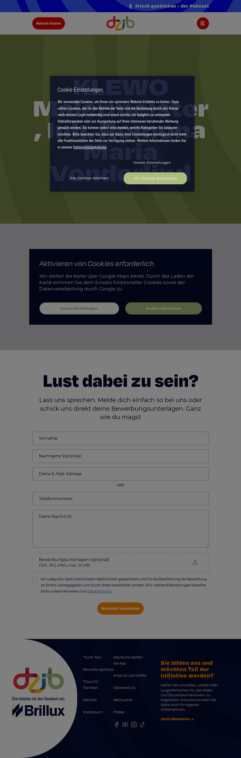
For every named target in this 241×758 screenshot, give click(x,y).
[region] (122, 134)
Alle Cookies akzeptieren (155, 178)
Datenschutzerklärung (89, 147)
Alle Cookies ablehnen (89, 177)
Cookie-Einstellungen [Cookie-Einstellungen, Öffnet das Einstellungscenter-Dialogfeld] (152, 162)
